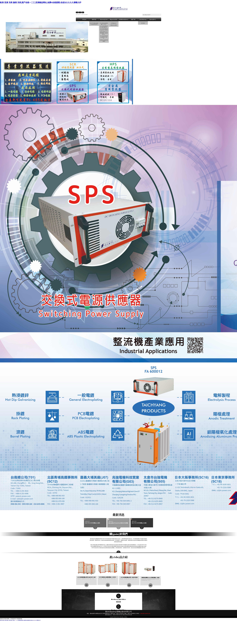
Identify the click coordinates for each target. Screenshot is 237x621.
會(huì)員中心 (78, 14)
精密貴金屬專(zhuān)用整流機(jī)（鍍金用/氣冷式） (104, 33)
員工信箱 (143, 23)
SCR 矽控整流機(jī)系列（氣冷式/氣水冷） (104, 27)
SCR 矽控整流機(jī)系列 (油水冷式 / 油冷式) (104, 29)
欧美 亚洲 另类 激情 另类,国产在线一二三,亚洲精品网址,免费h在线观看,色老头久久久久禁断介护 (40, 2)
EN (82, 12)
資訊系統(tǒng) (142, 19)
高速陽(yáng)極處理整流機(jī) (104, 41)
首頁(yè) (84, 19)
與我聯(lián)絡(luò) (123, 19)
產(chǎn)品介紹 (103, 19)
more (118, 552)
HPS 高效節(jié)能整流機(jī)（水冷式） (104, 24)
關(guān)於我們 (113, 19)
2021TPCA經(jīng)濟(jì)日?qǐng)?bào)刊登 (94, 24)
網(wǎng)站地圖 (85, 14)
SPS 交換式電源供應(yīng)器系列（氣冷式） (104, 37)
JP (79, 12)
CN (77, 12)
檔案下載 (133, 19)
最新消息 (94, 19)
